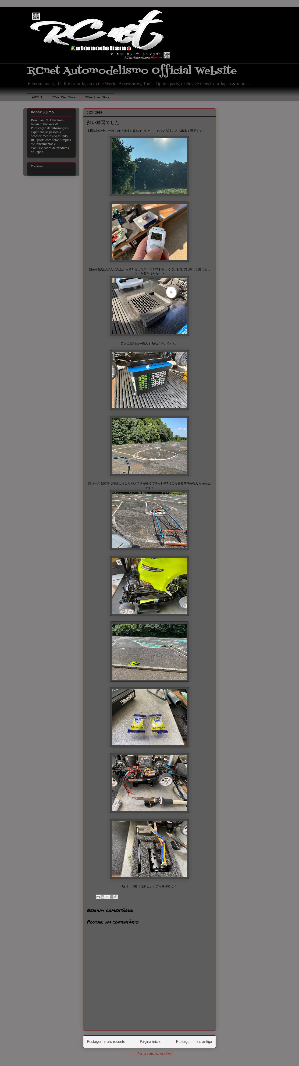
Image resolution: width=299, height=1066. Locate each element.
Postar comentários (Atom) (155, 1053)
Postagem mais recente (106, 1042)
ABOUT (37, 97)
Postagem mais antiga (194, 1042)
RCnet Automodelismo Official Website (132, 70)
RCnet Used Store (97, 97)
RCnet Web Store (63, 97)
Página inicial (150, 1042)
